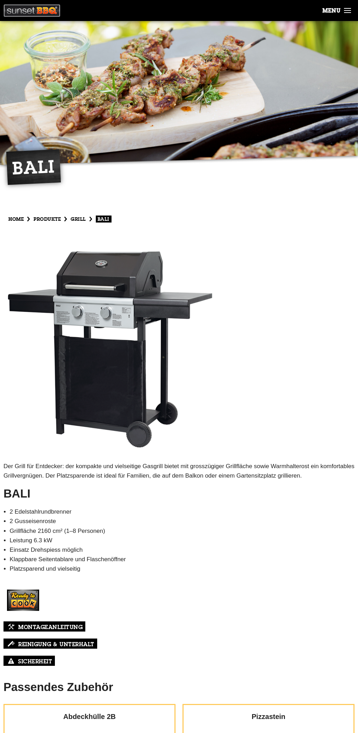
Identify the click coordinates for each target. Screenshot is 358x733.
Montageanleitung (50, 627)
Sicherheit (35, 662)
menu (331, 11)
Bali (103, 219)
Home (16, 219)
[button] (347, 9)
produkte (47, 219)
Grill (78, 219)
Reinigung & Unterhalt (56, 645)
